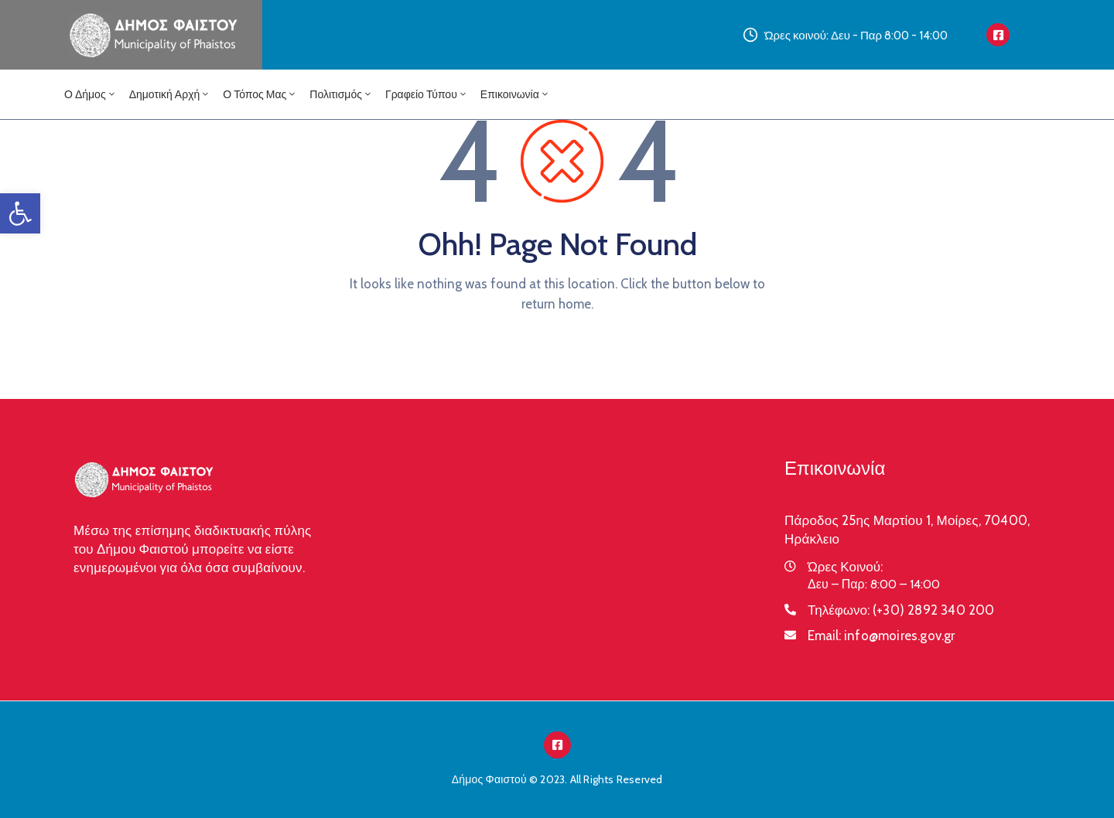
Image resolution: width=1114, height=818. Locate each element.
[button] (20, 213)
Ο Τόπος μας (260, 94)
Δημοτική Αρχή (170, 94)
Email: (881, 635)
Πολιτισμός (341, 94)
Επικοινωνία (515, 94)
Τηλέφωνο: (901, 610)
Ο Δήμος (90, 94)
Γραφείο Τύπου (426, 94)
